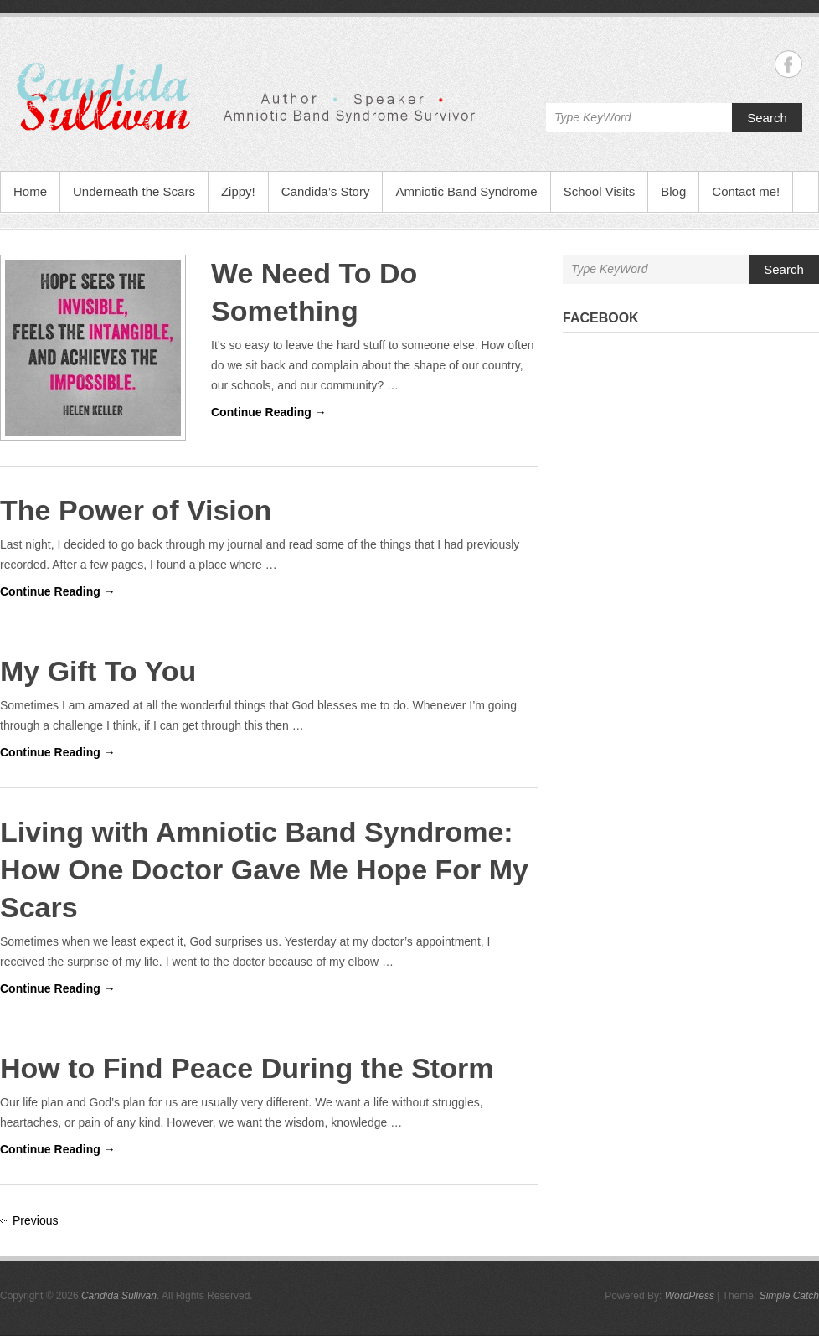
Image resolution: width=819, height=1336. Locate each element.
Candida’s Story (325, 191)
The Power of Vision (135, 510)
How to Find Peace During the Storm (246, 1068)
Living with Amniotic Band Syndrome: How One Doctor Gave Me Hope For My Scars (264, 869)
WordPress (689, 1296)
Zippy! (238, 191)
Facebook (601, 318)
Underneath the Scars (134, 191)
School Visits (600, 191)
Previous (35, 1220)
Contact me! (746, 191)
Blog (673, 191)
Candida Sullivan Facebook (788, 64)
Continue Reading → (269, 412)
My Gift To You (98, 671)
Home (30, 191)
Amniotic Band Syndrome (466, 191)
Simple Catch (789, 1296)
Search (767, 118)
